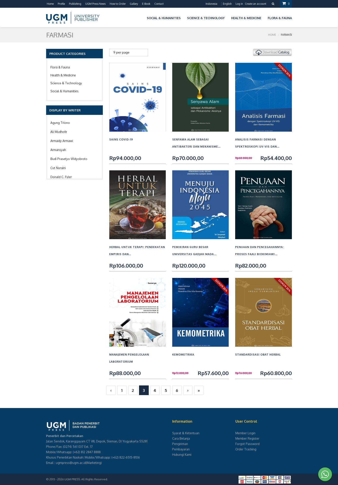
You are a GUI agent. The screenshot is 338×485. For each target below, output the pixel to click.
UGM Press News (95, 3)
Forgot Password (247, 444)
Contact (159, 3)
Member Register (247, 438)
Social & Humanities (64, 91)
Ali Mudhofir (58, 132)
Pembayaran (181, 449)
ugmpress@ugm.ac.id (71, 463)
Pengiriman (180, 444)
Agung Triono (60, 123)
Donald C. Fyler (61, 177)
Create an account (255, 3)
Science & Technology (66, 83)
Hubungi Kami (181, 454)
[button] (140, 17)
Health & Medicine (63, 75)
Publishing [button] (75, 3)
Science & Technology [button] (206, 18)
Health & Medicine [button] (246, 18)
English (227, 3)
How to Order (118, 3)
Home (50, 3)
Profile (61, 3)
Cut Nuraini (58, 168)
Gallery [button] (134, 3)
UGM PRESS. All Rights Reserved (85, 479)
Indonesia (211, 3)
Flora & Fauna (60, 67)
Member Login (245, 433)
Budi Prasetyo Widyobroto (68, 159)
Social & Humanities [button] (164, 18)
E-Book (146, 3)
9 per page (121, 52)
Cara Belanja (181, 438)
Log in (239, 3)
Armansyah (58, 150)
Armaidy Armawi (61, 141)
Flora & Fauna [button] (280, 18)
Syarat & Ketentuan (185, 433)
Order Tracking (245, 449)
